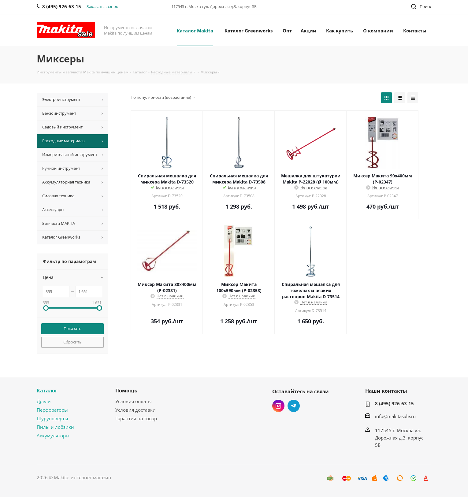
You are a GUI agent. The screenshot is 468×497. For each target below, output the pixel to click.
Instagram (278, 406)
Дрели (44, 401)
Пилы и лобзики (55, 427)
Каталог (47, 390)
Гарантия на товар (136, 418)
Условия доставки (135, 410)
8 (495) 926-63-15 (394, 403)
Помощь (126, 390)
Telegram (294, 406)
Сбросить (72, 342)
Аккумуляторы (53, 435)
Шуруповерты (52, 418)
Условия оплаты (133, 401)
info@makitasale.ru (395, 416)
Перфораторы (52, 410)
